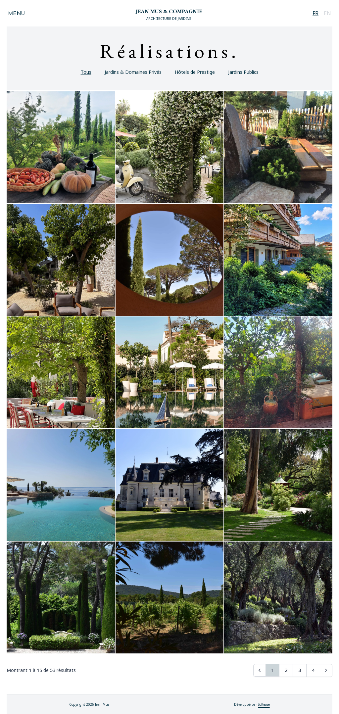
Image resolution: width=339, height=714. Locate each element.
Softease (264, 704)
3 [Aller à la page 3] (299, 670)
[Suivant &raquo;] (326, 670)
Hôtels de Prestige (195, 72)
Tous (86, 72)
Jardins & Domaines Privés (133, 72)
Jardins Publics (243, 72)
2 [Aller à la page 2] (286, 670)
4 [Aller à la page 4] (313, 670)
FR (315, 13)
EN (327, 13)
